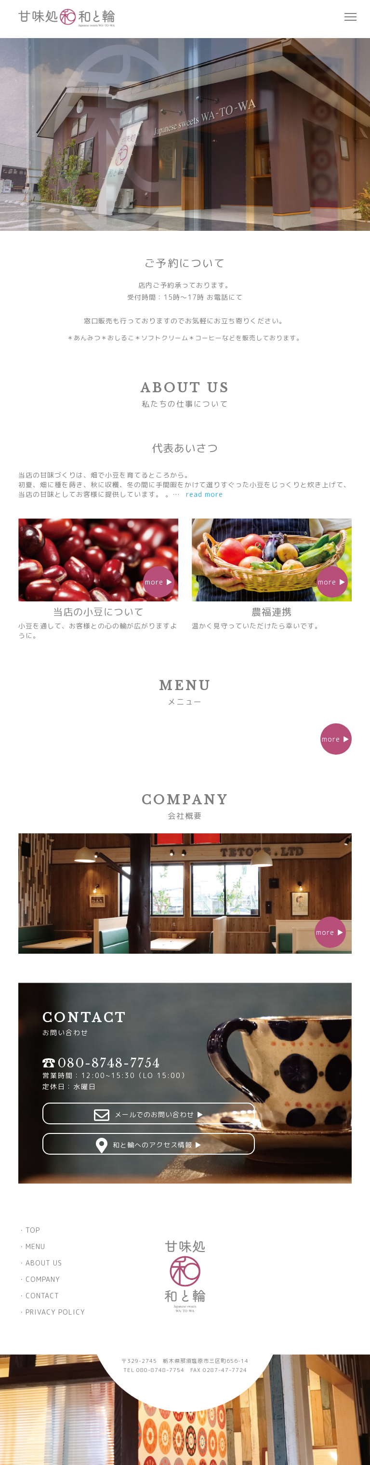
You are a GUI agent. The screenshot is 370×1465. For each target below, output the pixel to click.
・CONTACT (38, 1295)
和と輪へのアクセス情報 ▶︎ (115, 1145)
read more (205, 494)
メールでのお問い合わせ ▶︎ (115, 1115)
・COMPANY (39, 1279)
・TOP (29, 1230)
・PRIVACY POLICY (51, 1312)
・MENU (31, 1246)
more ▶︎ (336, 739)
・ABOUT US (40, 1262)
